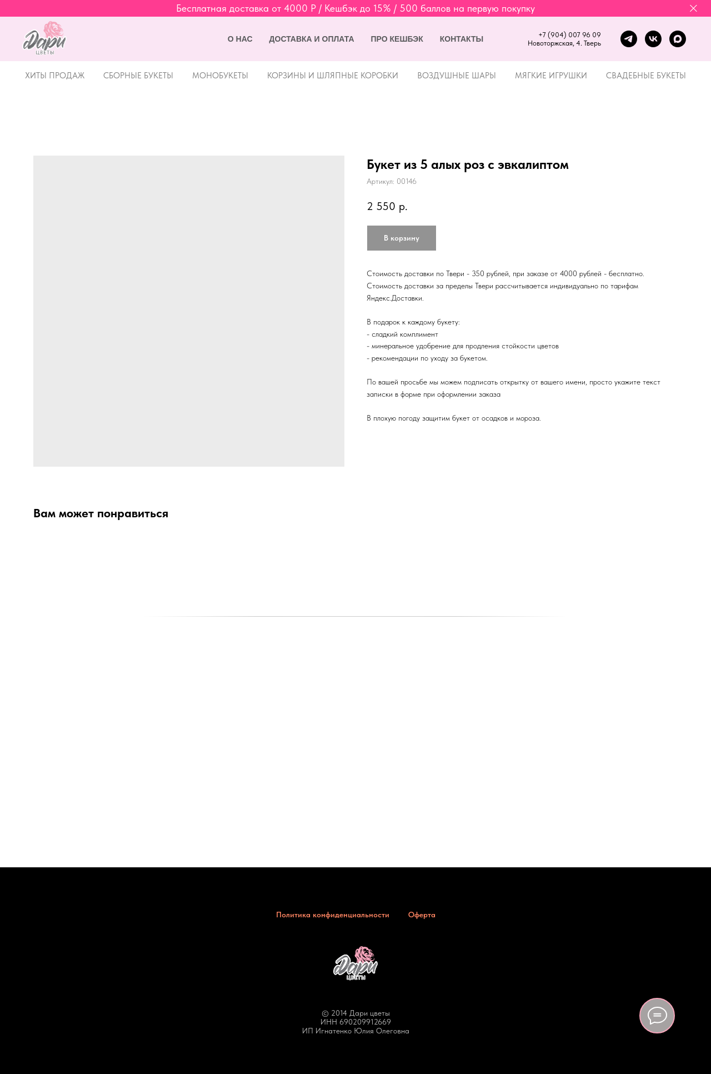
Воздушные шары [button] (456, 76)
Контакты (461, 38)
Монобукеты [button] (220, 76)
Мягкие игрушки (551, 76)
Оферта (421, 914)
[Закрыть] (693, 8)
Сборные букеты (138, 76)
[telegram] (628, 39)
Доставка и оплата (311, 38)
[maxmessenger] (677, 39)
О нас (240, 38)
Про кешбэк (397, 38)
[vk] (653, 39)
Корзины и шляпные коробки (332, 76)
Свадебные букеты (646, 76)
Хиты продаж (54, 76)
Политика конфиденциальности (332, 914)
